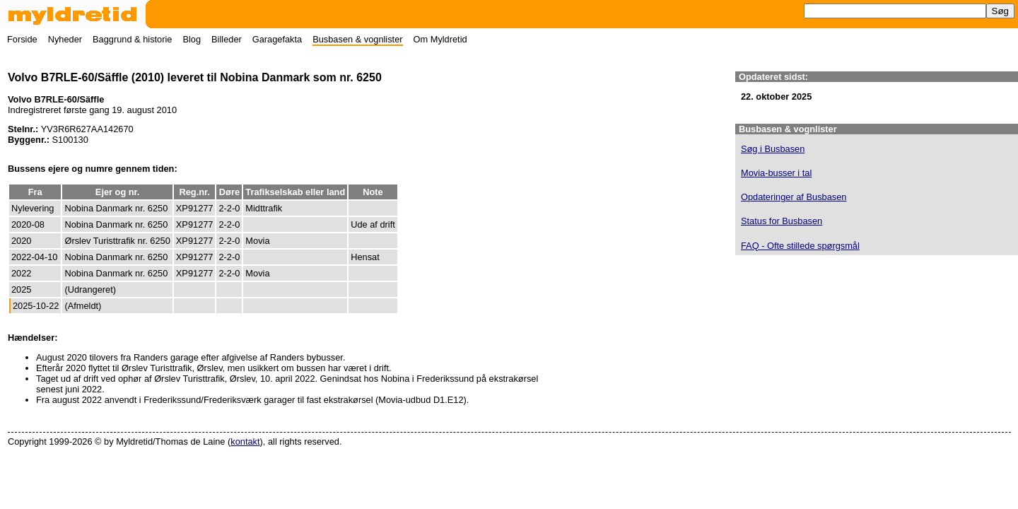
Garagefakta (277, 39)
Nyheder (65, 39)
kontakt (244, 441)
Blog (191, 39)
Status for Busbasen (781, 221)
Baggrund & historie (132, 39)
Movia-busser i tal (776, 173)
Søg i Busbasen (773, 149)
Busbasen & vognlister (357, 39)
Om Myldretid (440, 39)
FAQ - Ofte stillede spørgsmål (800, 245)
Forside (22, 39)
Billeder (226, 39)
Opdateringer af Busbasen (793, 197)
